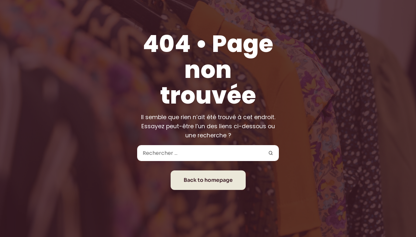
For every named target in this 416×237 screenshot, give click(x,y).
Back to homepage (208, 180)
